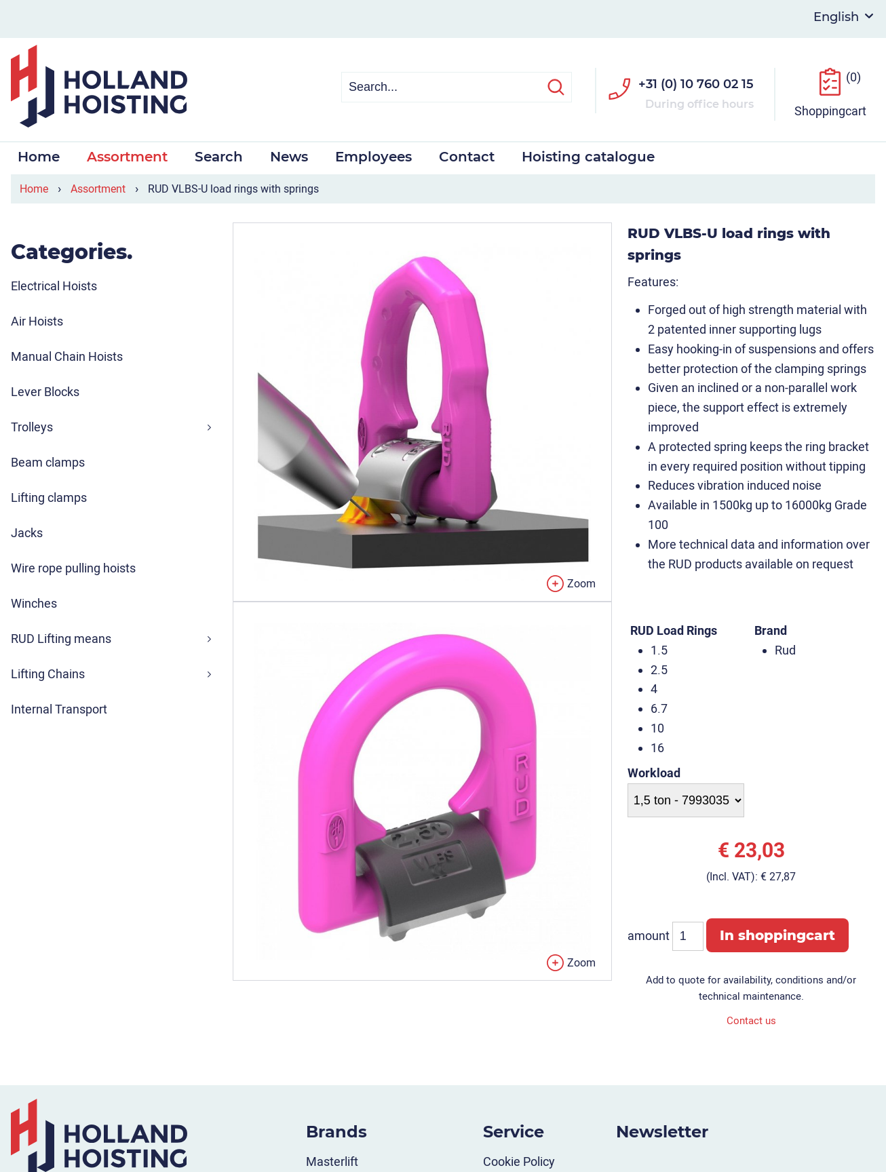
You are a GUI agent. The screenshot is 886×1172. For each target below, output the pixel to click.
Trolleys (32, 425)
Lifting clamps (49, 496)
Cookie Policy (519, 1160)
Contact (467, 155)
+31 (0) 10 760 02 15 (696, 82)
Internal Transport (59, 708)
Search (219, 155)
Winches (34, 602)
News (289, 155)
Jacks (27, 531)
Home (39, 155)
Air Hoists (37, 320)
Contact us (751, 1019)
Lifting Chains (48, 672)
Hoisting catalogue (588, 155)
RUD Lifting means (61, 637)
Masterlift (332, 1160)
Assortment (127, 155)
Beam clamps (48, 461)
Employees (373, 155)
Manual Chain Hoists (67, 355)
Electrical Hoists (54, 284)
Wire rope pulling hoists (73, 567)
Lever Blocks (45, 390)
